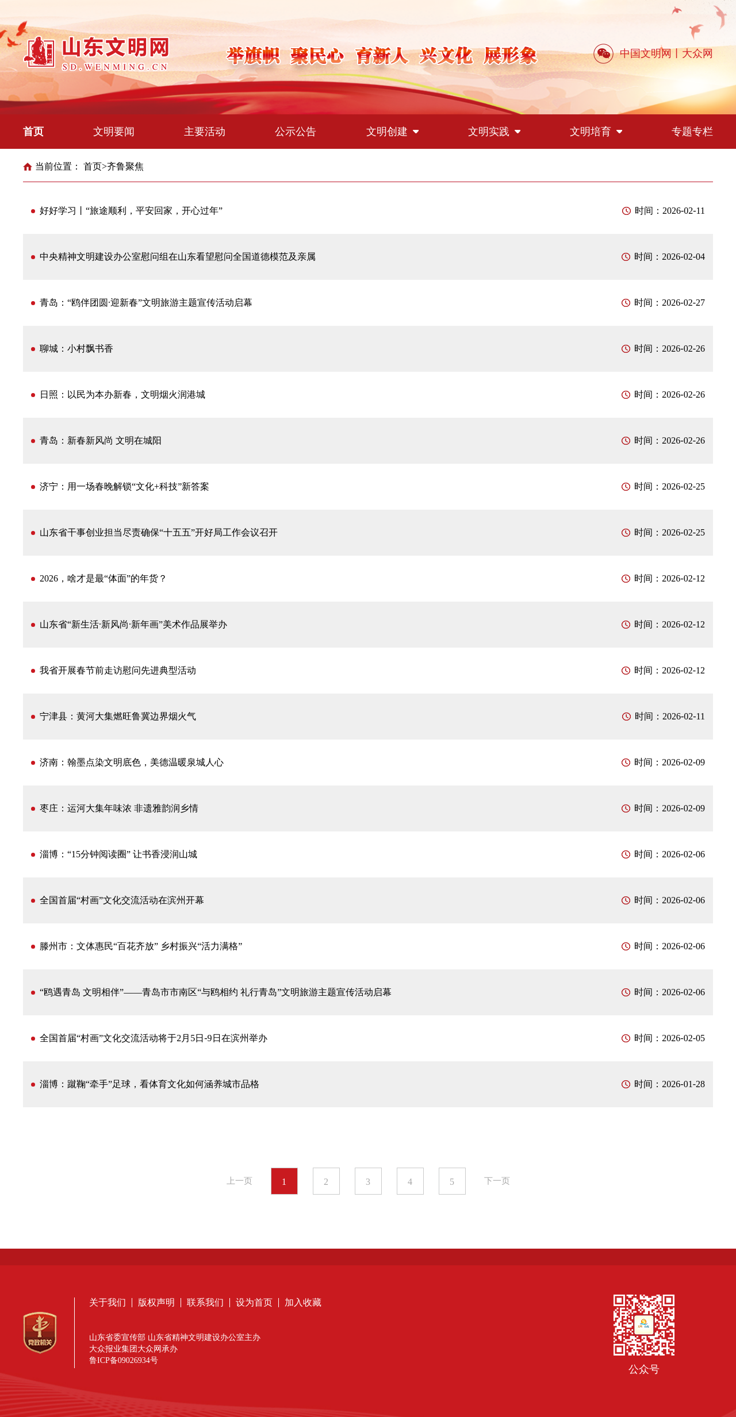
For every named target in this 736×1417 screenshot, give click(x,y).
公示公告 (295, 131)
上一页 (239, 1180)
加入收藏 (303, 1302)
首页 (33, 131)
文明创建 (392, 131)
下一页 (497, 1180)
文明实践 (494, 131)
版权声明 (156, 1302)
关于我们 (107, 1302)
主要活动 (204, 131)
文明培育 (596, 131)
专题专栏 (692, 131)
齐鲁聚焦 (125, 166)
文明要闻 (114, 131)
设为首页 (254, 1302)
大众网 (697, 53)
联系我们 (205, 1302)
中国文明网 (646, 53)
